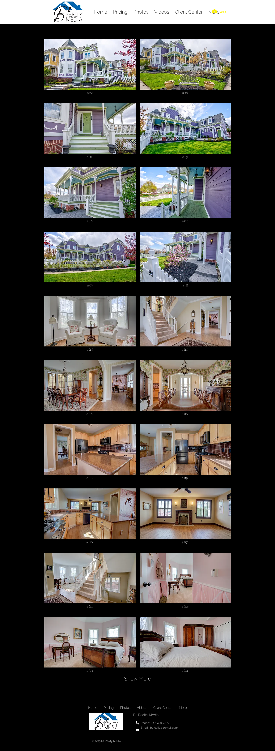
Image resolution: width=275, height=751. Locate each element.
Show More (137, 679)
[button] (90, 69)
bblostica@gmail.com (164, 727)
